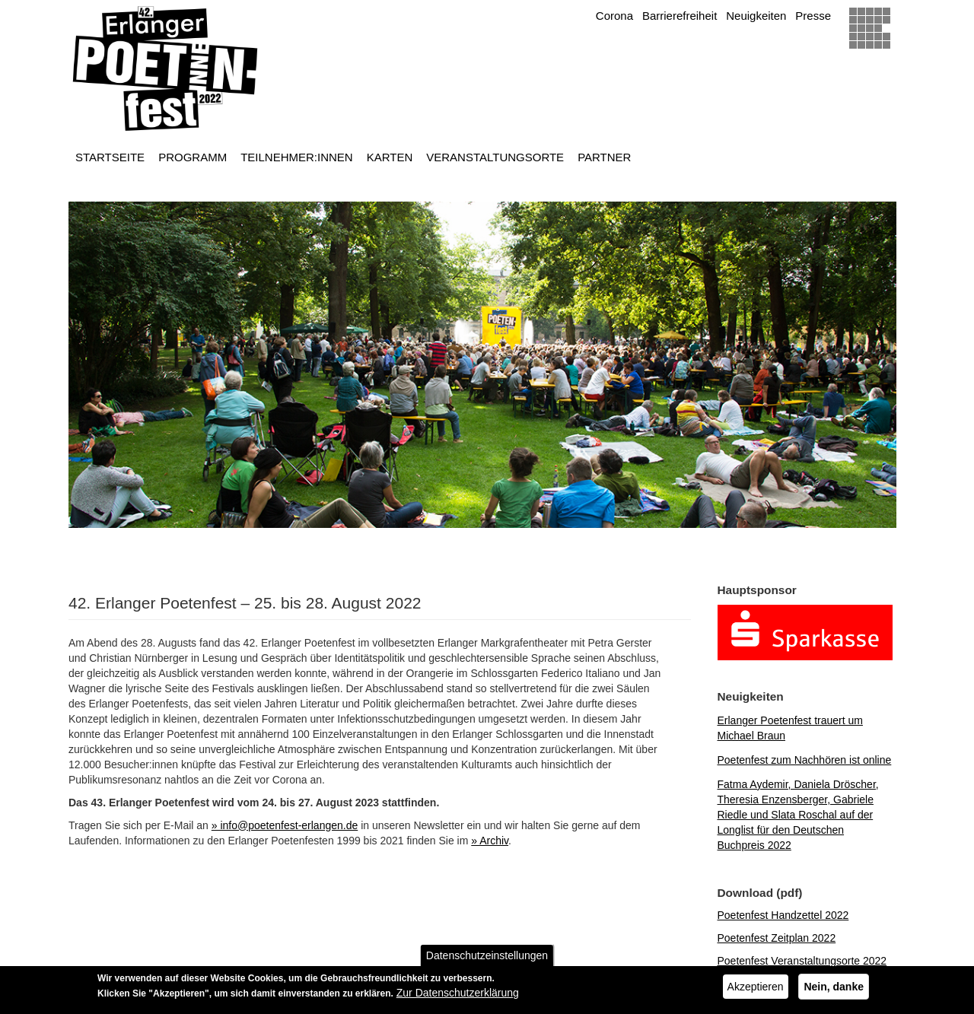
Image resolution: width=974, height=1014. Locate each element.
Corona (614, 15)
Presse (813, 15)
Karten (390, 157)
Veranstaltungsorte (495, 157)
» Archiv (489, 840)
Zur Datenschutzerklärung (457, 996)
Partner (604, 157)
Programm (192, 157)
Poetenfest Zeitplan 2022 (777, 938)
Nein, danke (834, 990)
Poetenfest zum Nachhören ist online (805, 760)
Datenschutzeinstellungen (487, 958)
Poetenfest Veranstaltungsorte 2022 (802, 961)
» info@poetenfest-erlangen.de (285, 825)
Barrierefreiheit (679, 15)
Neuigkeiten (756, 15)
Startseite (110, 157)
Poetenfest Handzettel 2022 (783, 915)
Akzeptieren (755, 990)
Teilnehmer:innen (296, 157)
